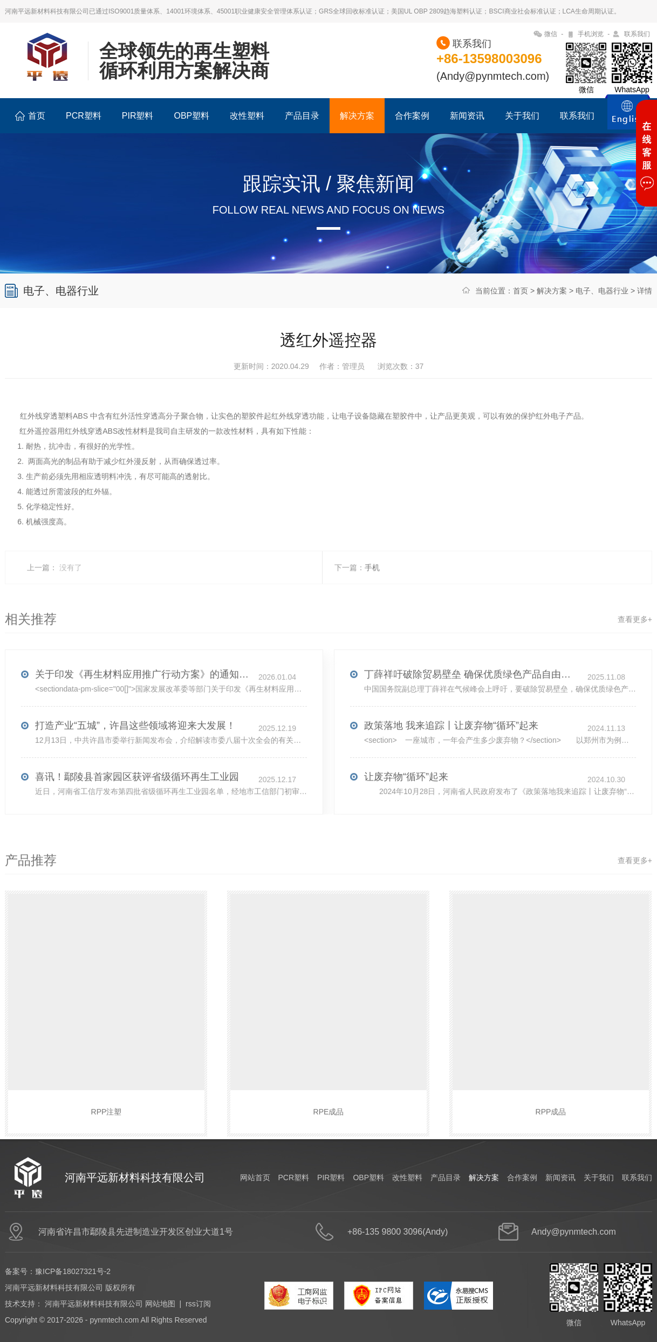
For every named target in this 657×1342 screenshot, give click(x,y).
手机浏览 (591, 34)
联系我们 (637, 34)
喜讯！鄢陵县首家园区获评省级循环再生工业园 (137, 796)
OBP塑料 (191, 115)
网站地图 (160, 1303)
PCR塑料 (83, 115)
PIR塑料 (138, 115)
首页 (30, 116)
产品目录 (302, 115)
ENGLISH (628, 118)
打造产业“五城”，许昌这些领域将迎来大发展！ (135, 745)
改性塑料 (247, 115)
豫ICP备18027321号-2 (73, 1271)
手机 (372, 587)
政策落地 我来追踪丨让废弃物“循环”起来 (451, 745)
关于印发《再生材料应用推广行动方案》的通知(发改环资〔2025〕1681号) (143, 693)
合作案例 (412, 115)
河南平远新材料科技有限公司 (94, 1303)
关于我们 (522, 115)
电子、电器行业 (602, 290)
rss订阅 (198, 1303)
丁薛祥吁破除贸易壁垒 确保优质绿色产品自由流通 (472, 693)
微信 (550, 34)
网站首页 (255, 1177)
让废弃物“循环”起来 (406, 796)
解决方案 (357, 115)
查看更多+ (635, 638)
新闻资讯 (467, 115)
